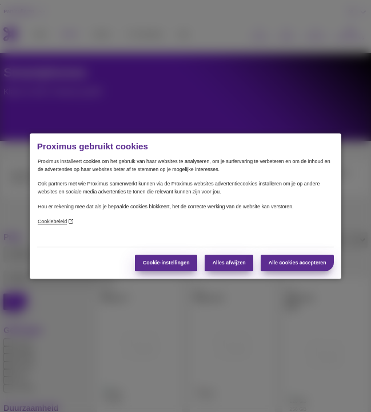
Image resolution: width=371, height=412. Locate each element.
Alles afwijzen (229, 263)
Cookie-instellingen (166, 263)
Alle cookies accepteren (297, 263)
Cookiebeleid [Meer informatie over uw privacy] (55, 221)
